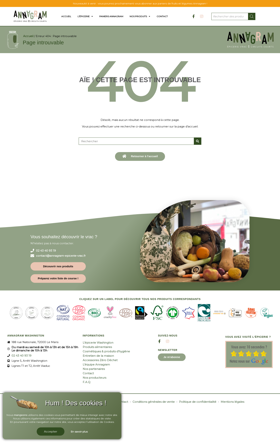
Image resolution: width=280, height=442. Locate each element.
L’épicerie (85, 16)
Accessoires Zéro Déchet (100, 360)
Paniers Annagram (111, 16)
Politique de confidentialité (197, 401)
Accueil (66, 16)
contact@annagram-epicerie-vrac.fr (61, 255)
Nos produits (140, 16)
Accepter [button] (50, 431)
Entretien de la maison (98, 355)
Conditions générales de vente (154, 401)
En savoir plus (79, 431)
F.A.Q (86, 382)
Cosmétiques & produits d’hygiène (106, 351)
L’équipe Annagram (96, 364)
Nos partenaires (94, 369)
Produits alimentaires (97, 347)
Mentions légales (232, 401)
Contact (162, 16)
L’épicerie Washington (98, 342)
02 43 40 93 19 (46, 250)
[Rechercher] (197, 141)
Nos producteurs (94, 377)
